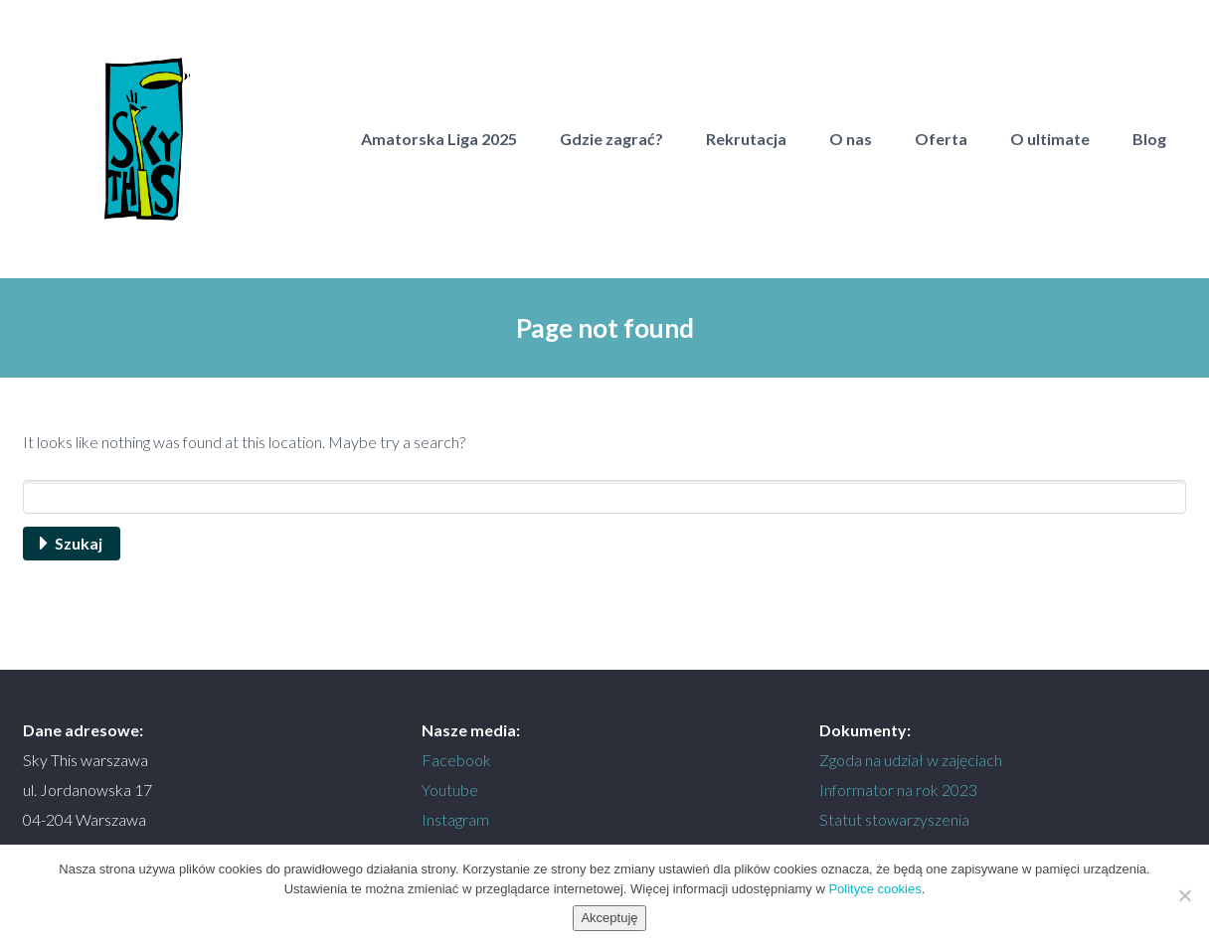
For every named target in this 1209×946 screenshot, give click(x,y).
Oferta (941, 138)
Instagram (455, 819)
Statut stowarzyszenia (894, 819)
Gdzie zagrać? (611, 138)
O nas (850, 138)
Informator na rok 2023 (898, 789)
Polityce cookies (874, 888)
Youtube (450, 789)
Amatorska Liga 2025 (439, 138)
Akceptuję (609, 917)
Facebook (456, 759)
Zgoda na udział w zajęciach (910, 759)
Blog (1149, 138)
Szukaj (78, 543)
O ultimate (1050, 138)
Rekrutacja (746, 138)
